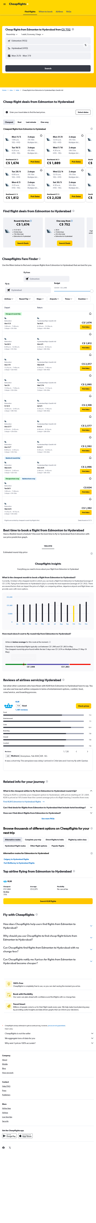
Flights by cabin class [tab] (77, 840)
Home (4, 90)
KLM (17, 702)
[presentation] (73, 29)
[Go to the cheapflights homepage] (19, 4)
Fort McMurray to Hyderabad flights (19, 863)
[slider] (91, 291)
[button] (4, 4)
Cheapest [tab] (9, 122)
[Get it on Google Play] (9, 1135)
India (17, 90)
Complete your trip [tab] (33, 840)
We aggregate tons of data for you (49, 1038)
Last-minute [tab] (31, 122)
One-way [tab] (45, 122)
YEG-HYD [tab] (48, 546)
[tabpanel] (48, 625)
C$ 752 (66, 29)
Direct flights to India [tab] (55, 840)
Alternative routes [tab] (12, 840)
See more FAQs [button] (48, 819)
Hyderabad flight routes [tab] (15, 846)
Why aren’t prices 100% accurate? (49, 1043)
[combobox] (12, 34)
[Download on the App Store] (25, 1135)
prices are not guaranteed (56, 1026)
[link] (23, 243)
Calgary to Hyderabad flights (16, 859)
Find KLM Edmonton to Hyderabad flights (24, 801)
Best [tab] (19, 122)
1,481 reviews (22, 710)
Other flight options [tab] (38, 846)
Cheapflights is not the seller (49, 1033)
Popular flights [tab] (58, 846)
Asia (11, 90)
